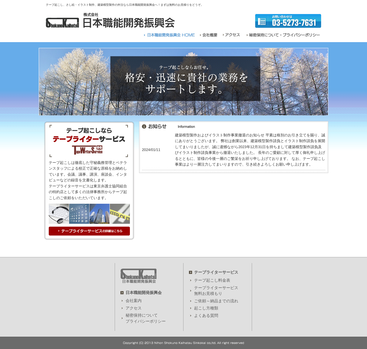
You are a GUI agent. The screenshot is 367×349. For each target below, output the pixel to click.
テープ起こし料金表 (212, 280)
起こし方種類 (206, 308)
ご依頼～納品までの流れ (216, 301)
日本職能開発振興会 (144, 292)
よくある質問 (206, 315)
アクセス (134, 308)
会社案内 (134, 300)
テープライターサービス (216, 272)
